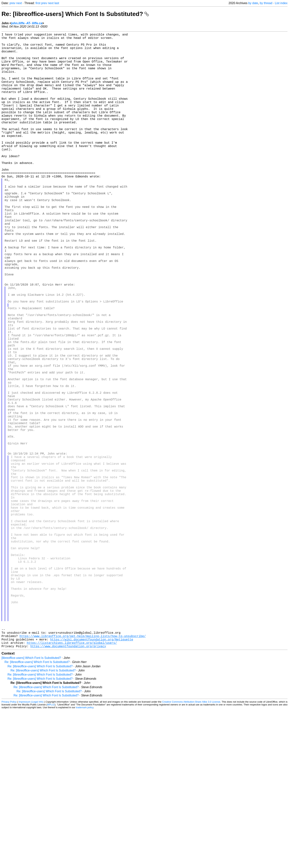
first (37, 3)
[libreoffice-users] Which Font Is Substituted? (31, 794)
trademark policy (84, 844)
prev (12, 3)
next (19, 3)
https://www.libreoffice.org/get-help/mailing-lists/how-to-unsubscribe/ (83, 770)
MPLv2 (51, 841)
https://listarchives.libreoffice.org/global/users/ (72, 779)
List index (281, 3)
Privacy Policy (9, 838)
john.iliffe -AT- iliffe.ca (26, 23)
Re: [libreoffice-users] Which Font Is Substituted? (75, 14)
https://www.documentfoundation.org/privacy (68, 783)
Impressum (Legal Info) (31, 838)
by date (253, 3)
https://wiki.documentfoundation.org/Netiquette (91, 774)
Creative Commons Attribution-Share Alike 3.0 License (191, 838)
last (56, 3)
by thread (266, 3)
